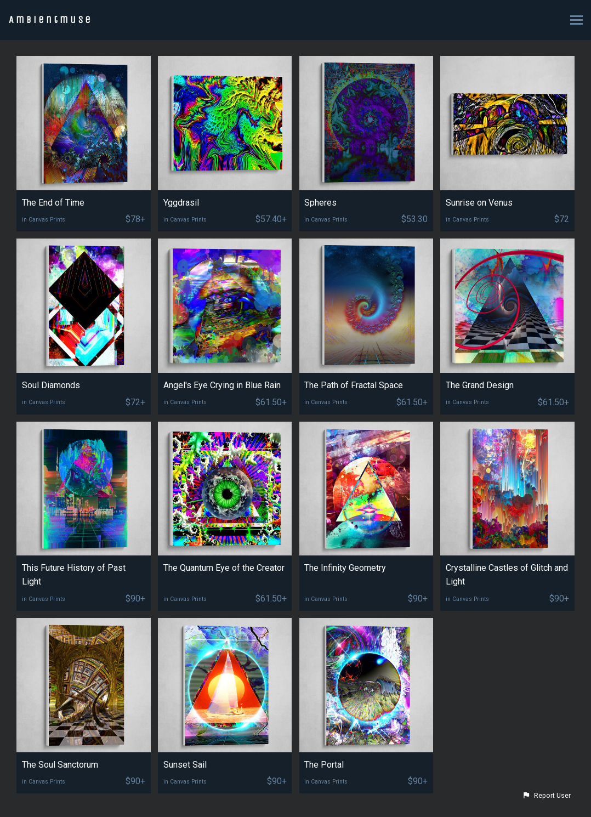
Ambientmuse (51, 20)
